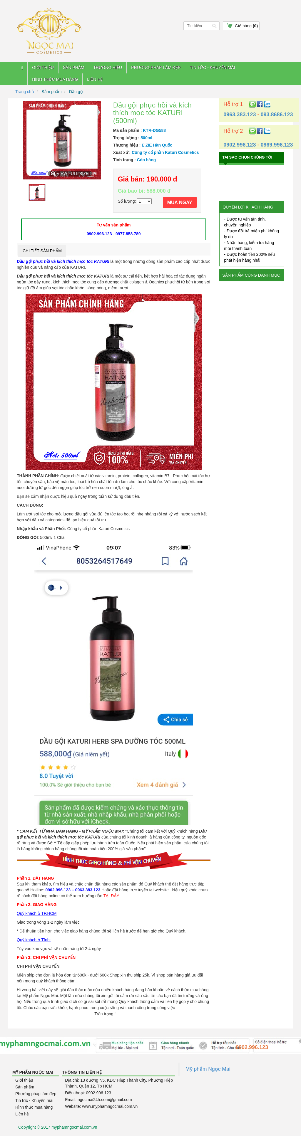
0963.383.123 (239, 114)
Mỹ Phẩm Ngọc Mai (32, 1072)
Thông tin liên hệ (82, 1072)
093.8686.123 (276, 114)
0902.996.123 (239, 145)
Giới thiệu (43, 67)
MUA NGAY (179, 202)
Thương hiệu (107, 67)
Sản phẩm (73, 67)
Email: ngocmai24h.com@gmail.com (98, 1099)
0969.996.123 (276, 145)
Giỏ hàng (246, 25)
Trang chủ (24, 91)
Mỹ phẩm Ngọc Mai (207, 1069)
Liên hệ (95, 79)
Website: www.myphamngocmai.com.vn (101, 1106)
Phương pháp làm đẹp (155, 67)
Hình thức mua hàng (55, 79)
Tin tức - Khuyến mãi (212, 67)
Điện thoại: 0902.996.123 (88, 1092)
